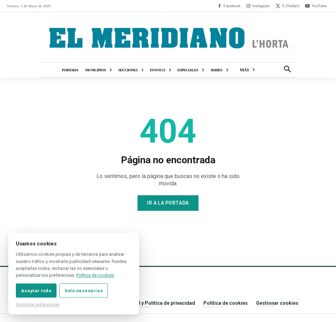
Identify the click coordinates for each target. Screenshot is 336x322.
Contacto (63, 303)
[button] (287, 70)
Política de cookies (225, 303)
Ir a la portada (168, 203)
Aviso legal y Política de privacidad (155, 303)
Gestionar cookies (277, 303)
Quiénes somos (26, 303)
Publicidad (94, 303)
